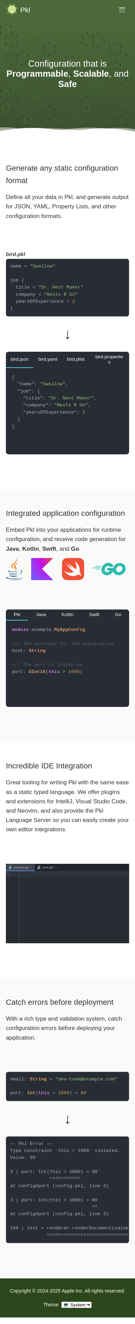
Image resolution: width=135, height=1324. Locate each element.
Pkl (25, 10)
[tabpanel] (67, 411)
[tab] (19, 360)
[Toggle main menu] (122, 10)
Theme (50, 1304)
